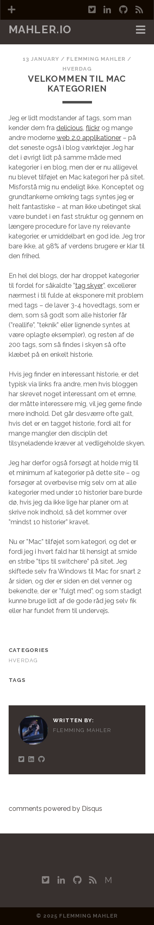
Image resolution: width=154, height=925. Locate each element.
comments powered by (55, 809)
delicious (69, 128)
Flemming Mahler (96, 59)
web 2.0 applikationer (89, 138)
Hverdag (77, 69)
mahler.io (40, 29)
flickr (93, 128)
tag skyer (89, 285)
